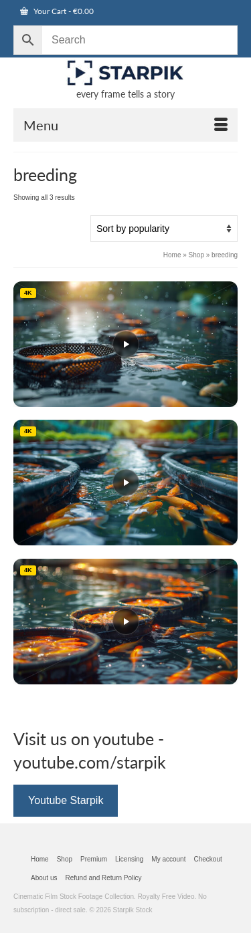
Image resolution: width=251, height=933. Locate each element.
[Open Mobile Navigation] (125, 125)
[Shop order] (164, 228)
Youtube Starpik (65, 800)
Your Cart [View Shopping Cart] (57, 11)
